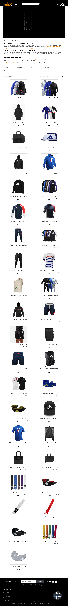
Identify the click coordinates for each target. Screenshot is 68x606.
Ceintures (19, 67)
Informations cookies (36, 601)
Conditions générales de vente (21, 601)
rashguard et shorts (38, 59)
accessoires (25, 48)
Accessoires (7, 70)
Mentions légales (8, 601)
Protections (20, 70)
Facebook (47, 581)
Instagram (56, 581)
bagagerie (32, 48)
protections (19, 48)
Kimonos (6, 67)
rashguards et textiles (9, 48)
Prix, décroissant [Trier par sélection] (53, 76)
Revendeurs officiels (47, 601)
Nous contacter (58, 601)
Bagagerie (46, 67)
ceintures (58, 46)
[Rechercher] (30, 4)
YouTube (53, 581)
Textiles (32, 67)
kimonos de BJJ (51, 46)
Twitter (50, 581)
